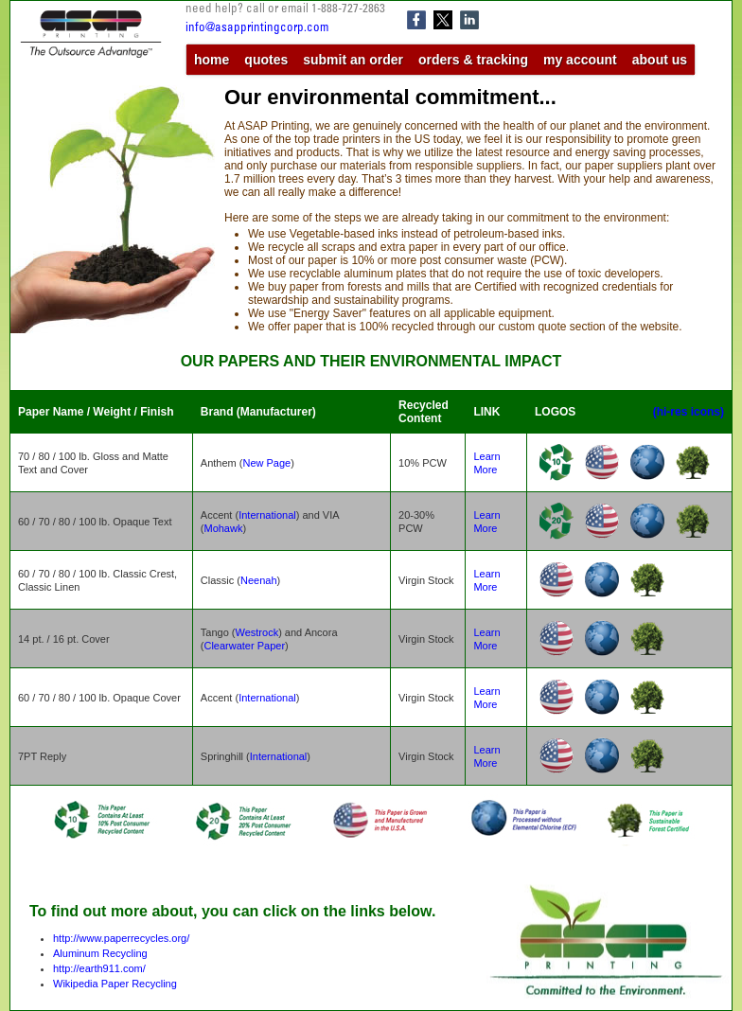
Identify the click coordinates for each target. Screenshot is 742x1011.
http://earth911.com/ (99, 968)
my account (580, 59)
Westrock (257, 632)
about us (659, 59)
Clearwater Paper (244, 645)
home (211, 59)
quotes (266, 59)
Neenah (258, 580)
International (267, 515)
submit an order (353, 59)
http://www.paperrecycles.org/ (121, 938)
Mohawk (222, 528)
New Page (266, 463)
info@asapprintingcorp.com (257, 29)
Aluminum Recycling (100, 953)
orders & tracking (473, 59)
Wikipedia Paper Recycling (115, 983)
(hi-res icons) (688, 411)
